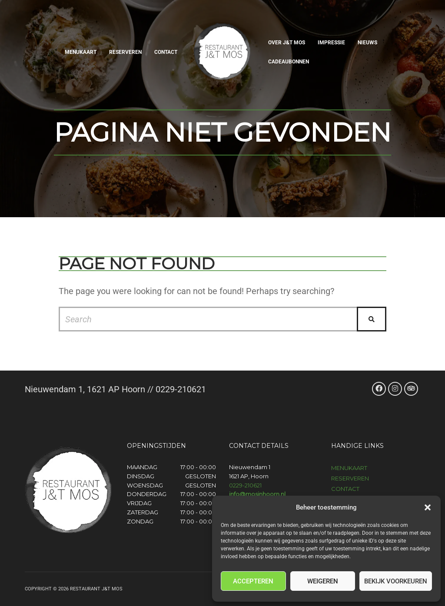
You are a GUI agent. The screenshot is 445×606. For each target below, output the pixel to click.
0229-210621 (245, 485)
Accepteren (253, 581)
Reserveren (125, 52)
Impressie (331, 43)
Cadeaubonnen (288, 62)
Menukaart (80, 52)
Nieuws (367, 43)
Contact (165, 52)
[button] (427, 507)
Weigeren (322, 581)
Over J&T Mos (286, 43)
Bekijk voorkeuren (395, 581)
